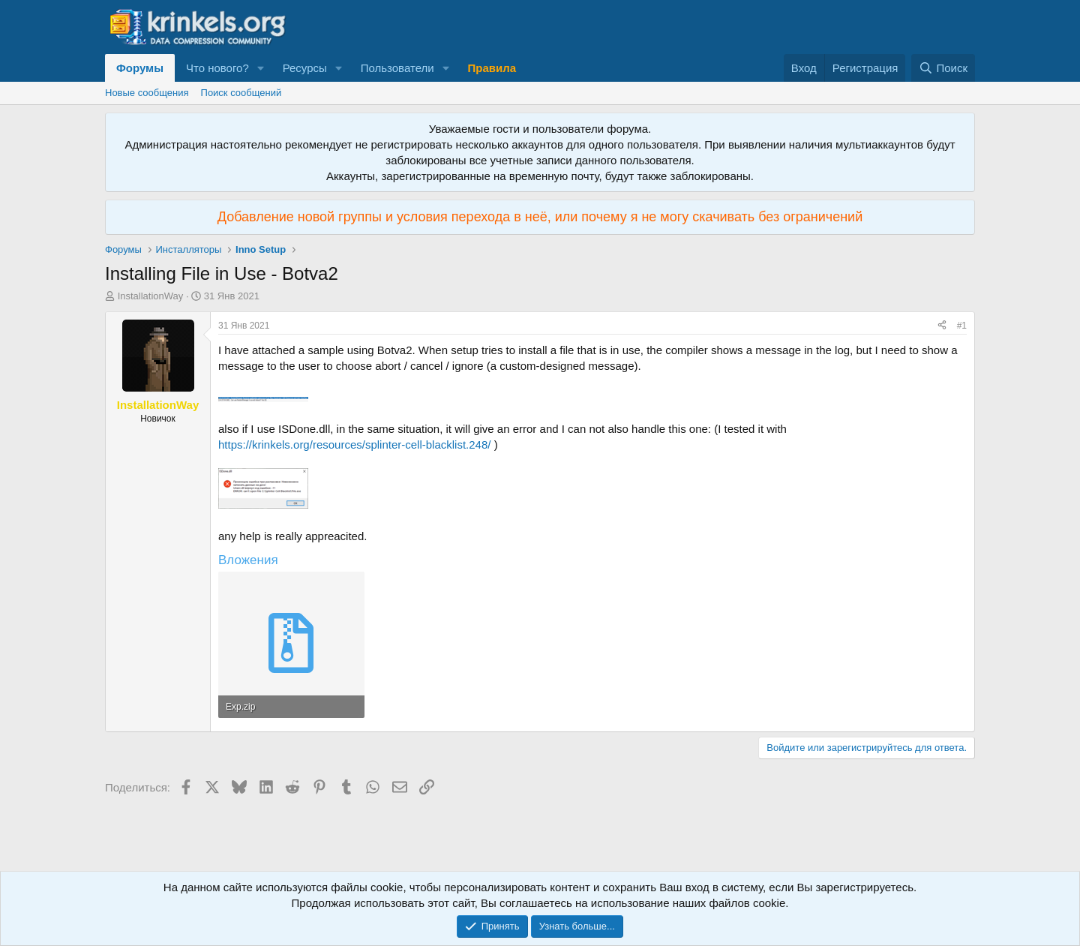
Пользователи (397, 68)
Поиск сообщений (241, 92)
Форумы (140, 68)
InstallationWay (151, 296)
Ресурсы (305, 68)
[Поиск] (943, 68)
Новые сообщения (147, 92)
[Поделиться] (942, 326)
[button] (261, 68)
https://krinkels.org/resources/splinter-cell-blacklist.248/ (354, 444)
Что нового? (217, 68)
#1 (962, 325)
